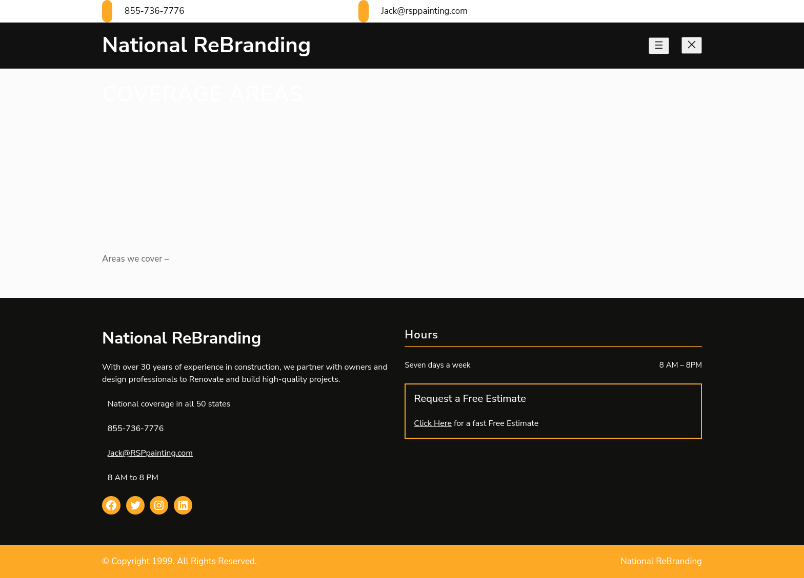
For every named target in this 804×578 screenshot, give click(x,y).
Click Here (433, 423)
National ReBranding (206, 45)
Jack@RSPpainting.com (150, 453)
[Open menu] (659, 45)
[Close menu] (691, 45)
